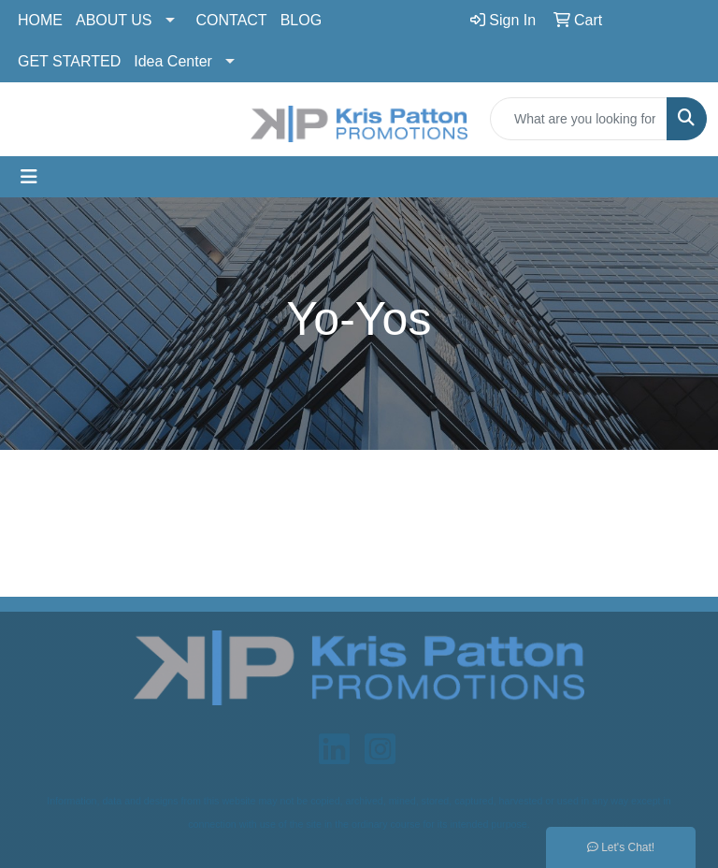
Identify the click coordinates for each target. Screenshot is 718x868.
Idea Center (173, 61)
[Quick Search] (579, 118)
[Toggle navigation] (29, 177)
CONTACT (231, 20)
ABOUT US (114, 20)
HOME (40, 20)
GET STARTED (69, 61)
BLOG (301, 20)
